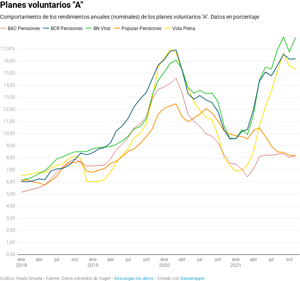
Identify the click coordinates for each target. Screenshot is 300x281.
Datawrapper (192, 278)
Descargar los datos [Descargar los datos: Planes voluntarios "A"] (134, 278)
